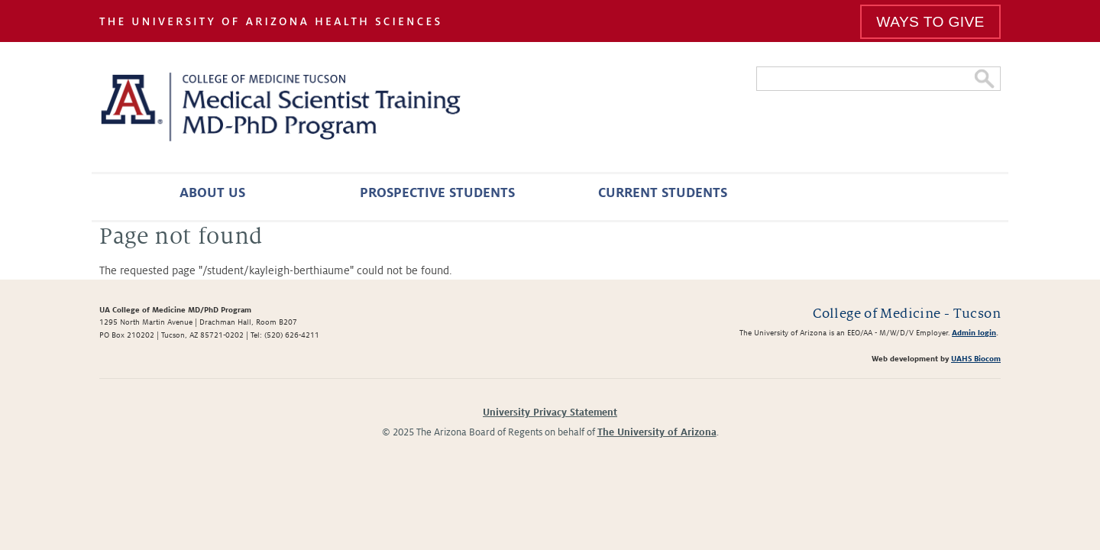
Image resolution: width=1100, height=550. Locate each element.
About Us (212, 193)
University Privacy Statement (550, 412)
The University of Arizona (657, 432)
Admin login (974, 332)
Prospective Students (437, 193)
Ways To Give (930, 22)
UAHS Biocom (976, 358)
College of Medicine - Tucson (907, 313)
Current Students (662, 193)
